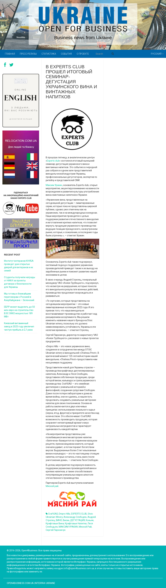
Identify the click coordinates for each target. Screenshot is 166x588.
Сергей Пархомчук (55, 530)
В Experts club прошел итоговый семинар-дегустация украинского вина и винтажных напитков (71, 81)
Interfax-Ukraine (45, 583)
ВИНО (59, 520)
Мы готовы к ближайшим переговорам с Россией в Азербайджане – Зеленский (19, 296)
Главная (10, 53)
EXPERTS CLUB (79, 513)
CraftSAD (53, 513)
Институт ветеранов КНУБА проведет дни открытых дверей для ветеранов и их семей (19, 266)
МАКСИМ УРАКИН (68, 526)
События (66, 53)
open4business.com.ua (20, 583)
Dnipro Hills (64, 513)
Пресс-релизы (28, 53)
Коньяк (90, 520)
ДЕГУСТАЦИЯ (77, 520)
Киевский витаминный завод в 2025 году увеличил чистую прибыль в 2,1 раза (19, 326)
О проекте (83, 53)
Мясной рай (52, 486)
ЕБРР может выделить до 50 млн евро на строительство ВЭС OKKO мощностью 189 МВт (19, 312)
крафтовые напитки (76, 523)
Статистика (49, 53)
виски (66, 520)
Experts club (53, 160)
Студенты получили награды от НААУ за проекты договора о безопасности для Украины (19, 282)
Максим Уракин (54, 185)
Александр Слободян (75, 517)
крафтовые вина (55, 523)
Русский (157, 53)
